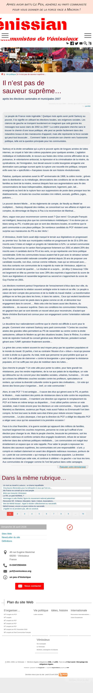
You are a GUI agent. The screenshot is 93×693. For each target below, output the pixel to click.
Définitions (7, 543)
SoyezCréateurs (56, 672)
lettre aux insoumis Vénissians (16, 494)
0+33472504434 (18, 568)
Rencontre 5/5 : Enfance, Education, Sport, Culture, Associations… (31, 503)
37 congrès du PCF (10, 630)
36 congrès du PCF (10, 627)
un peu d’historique (20, 580)
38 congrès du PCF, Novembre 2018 (16, 633)
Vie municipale (41, 648)
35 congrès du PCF (10, 624)
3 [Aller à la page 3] (24, 516)
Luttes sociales (39, 617)
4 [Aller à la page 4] (31, 516)
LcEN (56, 667)
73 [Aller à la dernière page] (83, 516)
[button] (65, 44)
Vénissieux (42, 644)
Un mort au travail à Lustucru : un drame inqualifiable (25, 486)
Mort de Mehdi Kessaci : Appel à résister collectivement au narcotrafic (32, 506)
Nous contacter (29, 589)
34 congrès (7, 620)
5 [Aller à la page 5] (39, 516)
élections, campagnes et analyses (47, 655)
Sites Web (7, 536)
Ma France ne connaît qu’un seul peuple (20, 492)
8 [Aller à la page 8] (61, 516)
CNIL (50, 667)
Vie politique (11, 75)
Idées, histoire (59, 613)
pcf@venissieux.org (20, 574)
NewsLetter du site (12, 540)
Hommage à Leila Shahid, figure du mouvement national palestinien (31, 500)
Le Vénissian (40, 651)
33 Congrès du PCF (10, 617)
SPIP (68, 672)
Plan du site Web (20, 605)
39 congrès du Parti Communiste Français (18, 637)
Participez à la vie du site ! (79, 685)
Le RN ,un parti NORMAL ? (14, 497)
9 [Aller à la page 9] (68, 516)
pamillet (87, 106)
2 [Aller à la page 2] (17, 516)
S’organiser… (11, 613)
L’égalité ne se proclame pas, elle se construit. (22, 511)
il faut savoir (70, 667)
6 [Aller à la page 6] (46, 516)
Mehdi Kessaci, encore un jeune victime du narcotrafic (25, 509)
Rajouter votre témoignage (73, 467)
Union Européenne (75, 620)
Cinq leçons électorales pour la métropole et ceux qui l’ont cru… (30, 489)
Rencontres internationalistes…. (80, 617)
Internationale (77, 613)
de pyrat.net (41, 672)
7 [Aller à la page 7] (53, 516)
